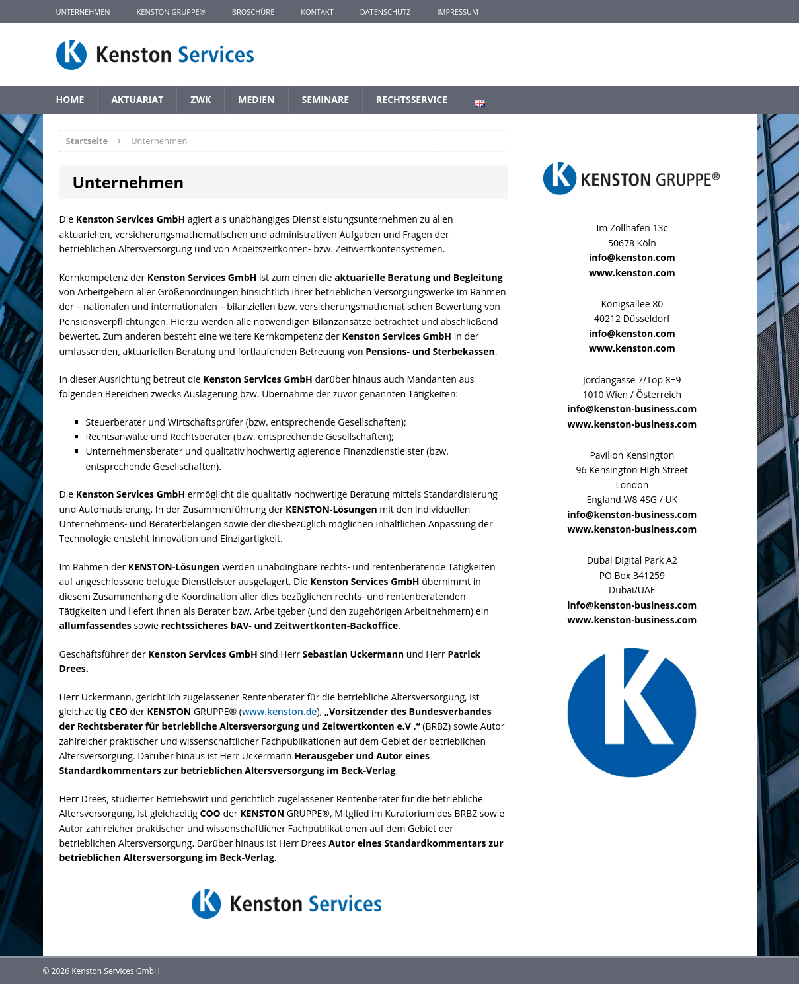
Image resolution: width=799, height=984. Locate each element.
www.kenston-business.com (632, 424)
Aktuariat (137, 99)
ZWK (200, 99)
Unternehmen (83, 12)
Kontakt (317, 12)
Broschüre (253, 12)
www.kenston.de (279, 711)
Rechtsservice (411, 99)
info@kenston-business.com (632, 408)
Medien (256, 99)
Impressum (457, 12)
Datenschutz (385, 12)
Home (70, 99)
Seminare (326, 99)
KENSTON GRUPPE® (171, 12)
